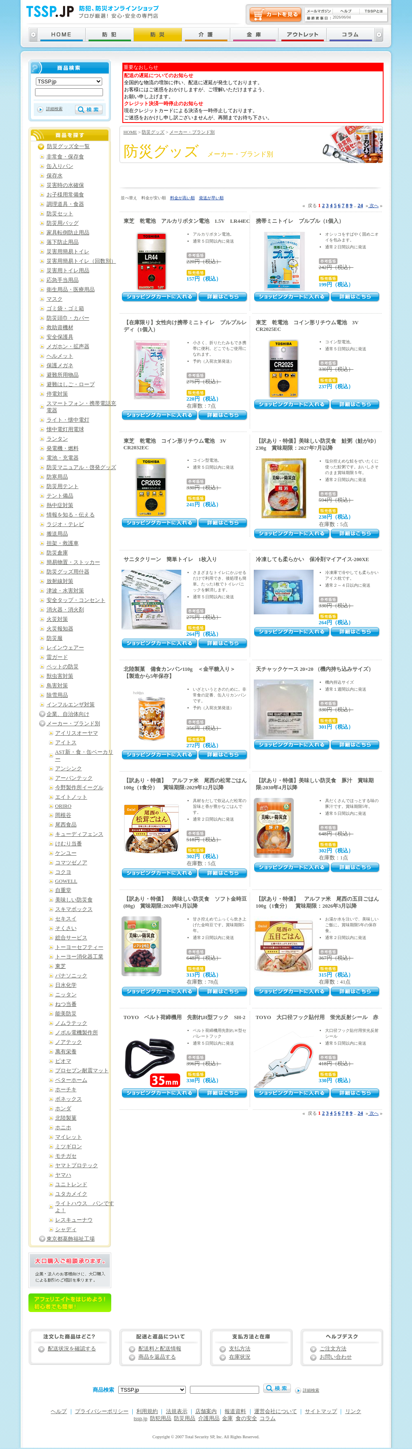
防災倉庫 (57, 553)
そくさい (66, 928)
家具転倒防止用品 (68, 233)
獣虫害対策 (60, 676)
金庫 (227, 1418)
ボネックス (68, 1099)
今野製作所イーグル (79, 788)
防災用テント (63, 486)
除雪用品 (57, 695)
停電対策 (57, 394)
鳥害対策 (57, 686)
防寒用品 (57, 477)
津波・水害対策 (65, 591)
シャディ (66, 1229)
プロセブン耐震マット (82, 1071)
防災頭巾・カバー (68, 318)
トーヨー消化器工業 (79, 957)
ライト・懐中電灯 (68, 420)
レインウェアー (65, 648)
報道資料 (235, 1411)
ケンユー (66, 853)
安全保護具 (60, 337)
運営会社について (275, 1411)
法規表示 (176, 1411)
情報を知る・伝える (71, 515)
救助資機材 (60, 327)
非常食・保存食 (65, 157)
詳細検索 (54, 108)
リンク (353, 1411)
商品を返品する (157, 1357)
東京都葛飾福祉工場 (71, 1239)
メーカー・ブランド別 (192, 132)
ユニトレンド (71, 1184)
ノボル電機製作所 (76, 1033)
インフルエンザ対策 (71, 705)
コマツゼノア (71, 863)
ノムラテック (71, 1023)
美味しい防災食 (74, 900)
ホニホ (63, 1127)
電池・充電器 (63, 458)
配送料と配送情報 (159, 1349)
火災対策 (57, 619)
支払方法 (239, 1349)
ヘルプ (59, 1411)
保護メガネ (60, 365)
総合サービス (71, 938)
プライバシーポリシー (102, 1411)
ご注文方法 (333, 1349)
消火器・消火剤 (65, 610)
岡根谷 (63, 815)
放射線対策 (60, 581)
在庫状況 (239, 1357)
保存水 (55, 176)
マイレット (68, 1137)
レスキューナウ (74, 1220)
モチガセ (66, 1156)
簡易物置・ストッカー (73, 562)
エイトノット (71, 797)
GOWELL (66, 881)
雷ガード (57, 657)
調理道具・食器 (65, 204)
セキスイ (66, 919)
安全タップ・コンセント (76, 600)
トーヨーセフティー (79, 947)
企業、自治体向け (68, 714)
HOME (130, 132)
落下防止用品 (63, 242)
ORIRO (63, 806)
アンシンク (68, 769)
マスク (55, 299)
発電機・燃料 (63, 448)
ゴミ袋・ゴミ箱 (65, 309)
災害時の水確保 (65, 185)
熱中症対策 (60, 505)
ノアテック (68, 1042)
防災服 (55, 638)
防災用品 (184, 1418)
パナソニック (71, 976)
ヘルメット (60, 356)
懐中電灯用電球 (65, 429)
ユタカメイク (71, 1194)
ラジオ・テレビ (65, 524)
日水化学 (66, 985)
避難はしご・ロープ (71, 384)
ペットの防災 (63, 667)
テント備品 (60, 496)
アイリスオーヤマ (76, 733)
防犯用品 (160, 1418)
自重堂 (63, 890)
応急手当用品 (63, 280)
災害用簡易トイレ (68, 252)
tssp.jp (140, 1418)
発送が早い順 (211, 198)
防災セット (60, 214)
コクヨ (63, 872)
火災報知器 (60, 629)
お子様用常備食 (65, 195)
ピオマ (63, 1061)
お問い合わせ (336, 1357)
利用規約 (147, 1411)
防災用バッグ (63, 223)
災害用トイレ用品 (68, 271)
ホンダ (63, 1109)
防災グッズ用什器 (68, 572)
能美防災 (66, 1014)
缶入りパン (60, 166)
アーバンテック (74, 778)
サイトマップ (321, 1411)
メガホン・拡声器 (68, 346)
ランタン (57, 439)
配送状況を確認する (72, 1349)
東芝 (60, 966)
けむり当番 (68, 844)
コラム (268, 1418)
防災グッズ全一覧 (68, 146)
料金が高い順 (182, 198)
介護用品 (209, 1418)
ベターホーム (71, 1080)
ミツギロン (68, 1146)
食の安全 (246, 1418)
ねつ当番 (66, 1004)
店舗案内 (206, 1411)
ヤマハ (63, 1175)
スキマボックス (74, 909)
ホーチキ (66, 1090)
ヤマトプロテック (76, 1165)
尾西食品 (66, 825)
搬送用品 (57, 534)
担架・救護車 (63, 543)
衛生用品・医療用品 (71, 290)
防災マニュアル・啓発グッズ (81, 467)
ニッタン (66, 995)
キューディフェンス (79, 834)
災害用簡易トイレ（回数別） (81, 261)
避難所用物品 (63, 375)
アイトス (66, 743)
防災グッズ (153, 132)
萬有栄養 (66, 1052)
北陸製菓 (66, 1118)
